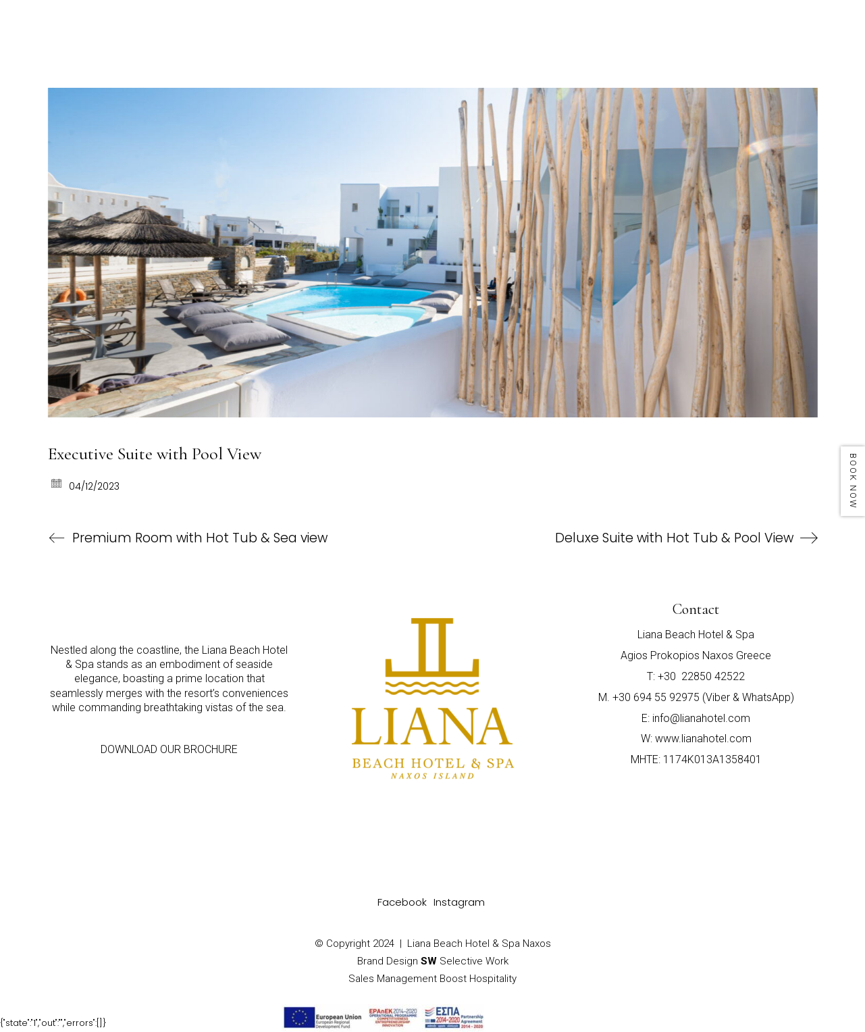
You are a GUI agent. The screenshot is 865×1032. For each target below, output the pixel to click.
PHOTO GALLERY (701, 23)
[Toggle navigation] (819, 28)
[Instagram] (459, 902)
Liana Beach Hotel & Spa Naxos (479, 943)
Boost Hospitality (478, 979)
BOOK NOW (853, 481)
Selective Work (464, 961)
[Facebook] (402, 902)
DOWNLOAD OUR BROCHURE (169, 749)
